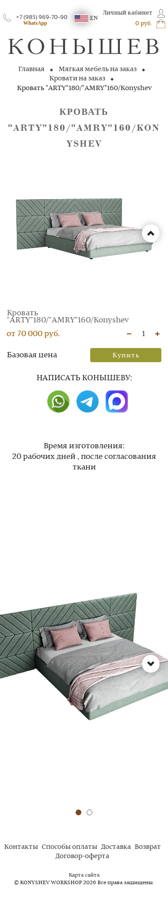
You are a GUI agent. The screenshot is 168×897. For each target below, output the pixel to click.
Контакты (21, 847)
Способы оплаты (69, 847)
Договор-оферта (82, 856)
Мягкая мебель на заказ (97, 69)
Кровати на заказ (77, 79)
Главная (31, 69)
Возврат (147, 847)
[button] (78, 812)
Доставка (116, 847)
